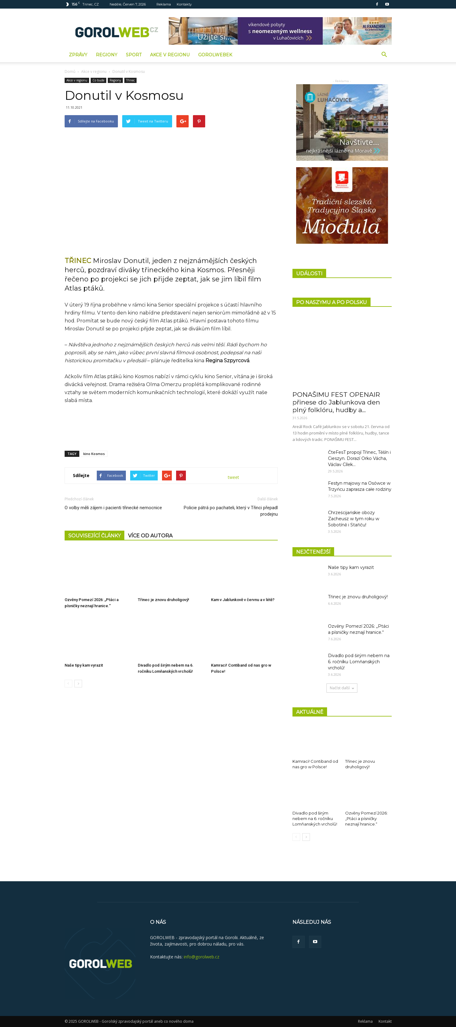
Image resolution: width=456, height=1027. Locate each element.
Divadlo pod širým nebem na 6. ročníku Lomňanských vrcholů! (359, 662)
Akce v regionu (170, 55)
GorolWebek (215, 55)
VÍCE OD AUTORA (150, 536)
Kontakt (385, 1021)
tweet (233, 477)
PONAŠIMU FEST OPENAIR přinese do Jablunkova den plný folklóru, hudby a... (336, 402)
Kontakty (184, 4)
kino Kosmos (94, 453)
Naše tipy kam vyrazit (84, 665)
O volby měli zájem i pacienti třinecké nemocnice (113, 507)
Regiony (106, 55)
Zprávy (78, 55)
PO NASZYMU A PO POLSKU (331, 302)
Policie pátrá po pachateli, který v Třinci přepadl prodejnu (231, 511)
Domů (70, 71)
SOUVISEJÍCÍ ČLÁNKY (94, 536)
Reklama (163, 4)
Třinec (130, 80)
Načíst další (342, 687)
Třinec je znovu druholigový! (163, 599)
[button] (384, 54)
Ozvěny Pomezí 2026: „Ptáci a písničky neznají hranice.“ (366, 818)
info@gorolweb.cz (201, 957)
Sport (133, 55)
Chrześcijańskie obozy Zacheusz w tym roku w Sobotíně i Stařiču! (353, 519)
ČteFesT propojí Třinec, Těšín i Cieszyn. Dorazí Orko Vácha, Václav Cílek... (359, 458)
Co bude (98, 80)
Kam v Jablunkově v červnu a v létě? (242, 599)
